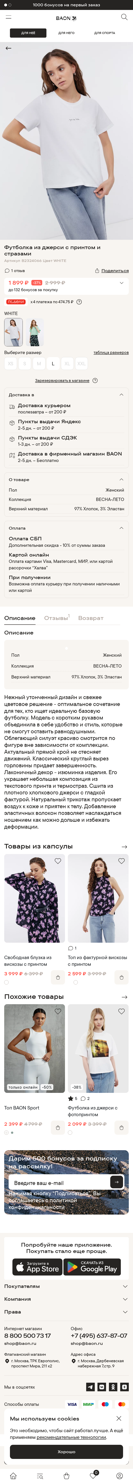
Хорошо (66, 1451)
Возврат (91, 617)
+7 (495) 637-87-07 (99, 1335)
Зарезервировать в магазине (62, 380)
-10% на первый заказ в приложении (66, 4)
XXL (81, 363)
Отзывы (57, 617)
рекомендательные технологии (71, 1437)
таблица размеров (111, 352)
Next (124, 847)
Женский (115, 490)
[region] (65, 762)
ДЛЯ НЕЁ (28, 33)
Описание (20, 617)
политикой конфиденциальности (43, 1203)
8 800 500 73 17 (27, 1335)
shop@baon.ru (20, 1343)
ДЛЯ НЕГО (66, 33)
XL (67, 363)
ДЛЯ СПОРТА (104, 33)
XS (10, 363)
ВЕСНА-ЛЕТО (110, 499)
